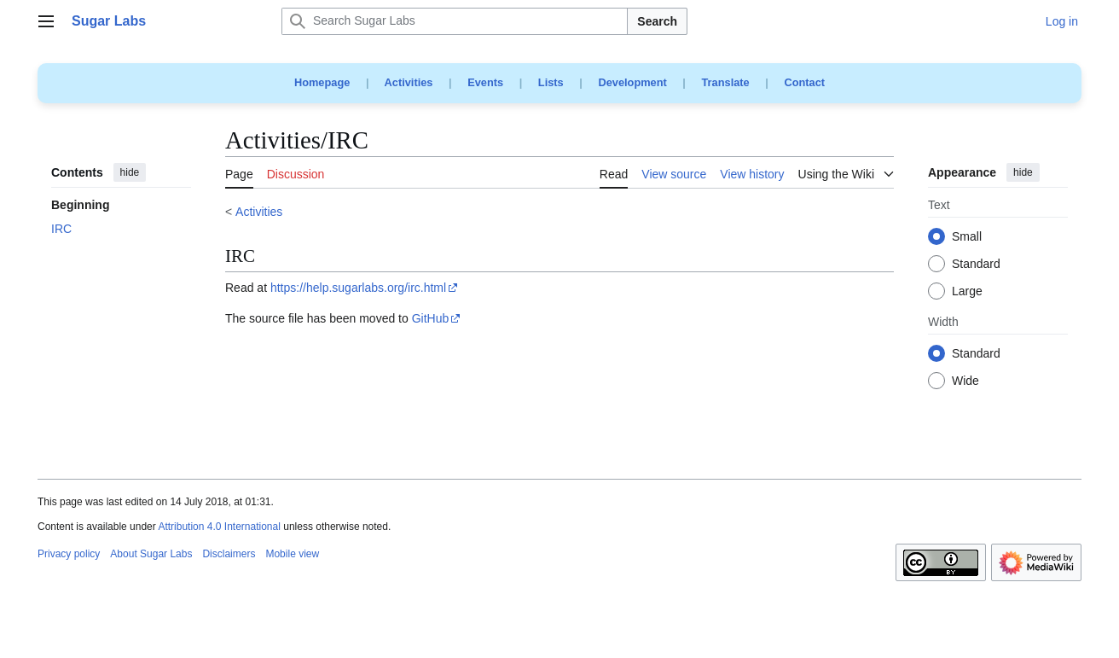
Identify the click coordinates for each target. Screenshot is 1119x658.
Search (657, 21)
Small (967, 237)
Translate (726, 82)
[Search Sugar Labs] (454, 21)
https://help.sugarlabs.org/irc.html (358, 287)
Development (632, 82)
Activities (409, 82)
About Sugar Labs (151, 554)
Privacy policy (69, 554)
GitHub (430, 318)
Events (485, 82)
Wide (965, 381)
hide (130, 172)
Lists (551, 82)
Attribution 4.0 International (219, 527)
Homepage (322, 82)
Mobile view (292, 554)
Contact (804, 82)
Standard (976, 264)
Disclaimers (228, 554)
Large (967, 292)
